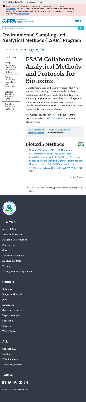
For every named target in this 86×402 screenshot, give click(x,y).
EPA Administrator (12, 234)
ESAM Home (10, 57)
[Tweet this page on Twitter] (37, 50)
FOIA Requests (10, 359)
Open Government (12, 310)
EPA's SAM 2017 (53, 118)
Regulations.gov (11, 315)
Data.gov (7, 289)
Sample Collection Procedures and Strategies (10, 82)
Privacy (6, 266)
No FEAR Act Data (11, 261)
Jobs (4, 300)
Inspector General (12, 294)
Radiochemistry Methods (59, 129)
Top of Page (77, 177)
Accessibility (9, 229)
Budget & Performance (14, 240)
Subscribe (7, 321)
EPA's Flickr (20, 382)
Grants (6, 250)
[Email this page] (43, 50)
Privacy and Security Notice (17, 271)
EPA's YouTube (15, 382)
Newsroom (8, 305)
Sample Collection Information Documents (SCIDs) (10, 67)
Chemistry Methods (36, 129)
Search (81, 28)
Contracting (8, 245)
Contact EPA (9, 349)
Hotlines (7, 354)
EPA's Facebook (4, 382)
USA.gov (6, 326)
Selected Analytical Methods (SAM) (9, 95)
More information (22, 14)
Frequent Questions (13, 365)
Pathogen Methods (36, 133)
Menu (78, 20)
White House (9, 331)
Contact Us (11, 49)
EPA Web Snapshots (13, 256)
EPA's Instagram (26, 382)
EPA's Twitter (9, 382)
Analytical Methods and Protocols (11, 106)
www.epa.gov (11, 9)
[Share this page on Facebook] (31, 50)
